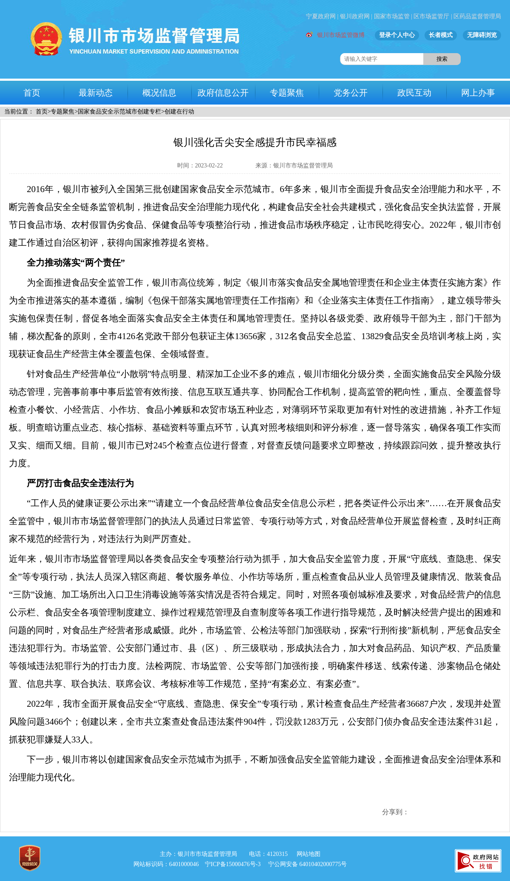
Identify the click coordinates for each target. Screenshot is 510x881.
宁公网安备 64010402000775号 (307, 864)
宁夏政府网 (321, 16)
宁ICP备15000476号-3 (233, 864)
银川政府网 (355, 16)
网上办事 (478, 92)
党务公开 (351, 92)
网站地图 (308, 854)
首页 (31, 92)
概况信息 (159, 92)
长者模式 (441, 35)
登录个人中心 (397, 35)
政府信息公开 (223, 92)
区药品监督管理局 (477, 16)
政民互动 (414, 92)
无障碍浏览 (482, 35)
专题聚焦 (287, 92)
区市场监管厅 (431, 16)
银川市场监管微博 (335, 35)
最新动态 (96, 92)
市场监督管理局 (125, 39)
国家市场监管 (392, 16)
